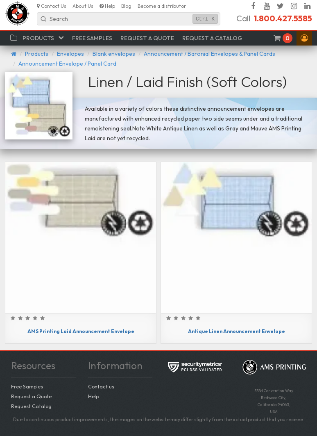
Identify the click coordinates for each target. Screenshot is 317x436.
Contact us (101, 386)
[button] (304, 38)
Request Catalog (31, 406)
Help (93, 396)
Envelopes (70, 53)
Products (36, 53)
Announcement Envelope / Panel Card (67, 63)
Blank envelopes (114, 53)
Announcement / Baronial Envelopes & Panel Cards (209, 53)
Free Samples (27, 386)
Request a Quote (31, 396)
